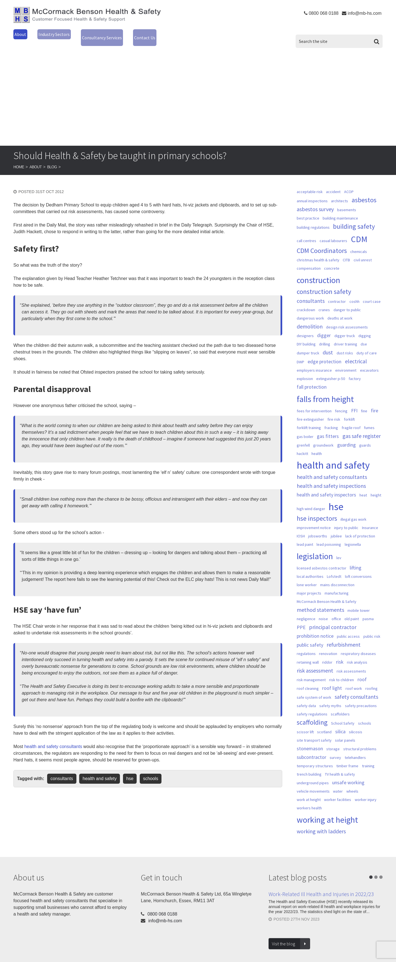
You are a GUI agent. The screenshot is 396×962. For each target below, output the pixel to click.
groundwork (323, 438)
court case (372, 294)
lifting (355, 560)
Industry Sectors (60, 34)
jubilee (336, 529)
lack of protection (360, 529)
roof (362, 672)
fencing (341, 403)
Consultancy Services (120, 34)
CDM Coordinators (322, 243)
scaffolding (312, 715)
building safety (354, 219)
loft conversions (358, 569)
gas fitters (328, 429)
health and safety (100, 771)
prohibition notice (315, 629)
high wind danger (311, 501)
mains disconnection (337, 577)
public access (348, 629)
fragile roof (351, 420)
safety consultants (356, 689)
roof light (332, 681)
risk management (311, 672)
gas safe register (361, 429)
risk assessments (351, 664)
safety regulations (312, 707)
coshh (354, 294)
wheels (352, 784)
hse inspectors (317, 511)
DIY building (306, 337)
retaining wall (308, 655)
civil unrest (363, 252)
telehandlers (355, 750)
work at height (309, 792)
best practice (308, 211)
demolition (310, 319)
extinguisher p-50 (330, 371)
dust (328, 345)
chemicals (358, 244)
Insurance (370, 520)
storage (333, 741)
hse (130, 771)
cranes (324, 302)
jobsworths (317, 529)
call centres (306, 233)
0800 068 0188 (324, 13)
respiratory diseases (358, 646)
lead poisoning (329, 537)
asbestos (364, 193)
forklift (349, 412)
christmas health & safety (318, 252)
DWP (300, 354)
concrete (331, 261)
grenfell (303, 438)
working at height (327, 812)
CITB (346, 252)
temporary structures (315, 758)
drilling (324, 337)
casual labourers (333, 233)
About (21, 34)
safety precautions (361, 698)
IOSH (301, 529)
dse (364, 337)
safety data (306, 698)
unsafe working (348, 775)
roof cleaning (308, 681)
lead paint (305, 537)
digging (364, 328)
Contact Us (172, 34)
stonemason (310, 741)
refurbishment (344, 637)
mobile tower (358, 603)
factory (355, 371)
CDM (359, 232)
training (368, 758)
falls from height (325, 392)
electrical (356, 354)
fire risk (333, 412)
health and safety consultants (53, 739)
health (317, 446)
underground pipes (313, 775)
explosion (305, 371)
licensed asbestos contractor (321, 561)
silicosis (355, 724)
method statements (320, 603)
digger (324, 328)
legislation (315, 549)
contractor (337, 294)
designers (305, 328)
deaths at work (339, 311)
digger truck (344, 328)
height (376, 488)
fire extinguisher (310, 412)
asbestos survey (315, 202)
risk (340, 655)
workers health (309, 800)
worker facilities (337, 792)
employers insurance (314, 363)
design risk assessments (347, 320)
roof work (354, 681)
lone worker (307, 577)
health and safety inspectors (326, 487)
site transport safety (314, 733)
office (336, 611)
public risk (371, 629)
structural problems (359, 741)
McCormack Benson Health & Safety (87, 16)
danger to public (347, 302)
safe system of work (314, 690)
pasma (368, 611)
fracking (331, 420)
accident (333, 184)
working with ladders (321, 824)
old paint (351, 611)
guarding (346, 438)
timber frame (347, 758)
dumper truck (308, 346)
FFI (354, 403)
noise (323, 611)
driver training (345, 337)
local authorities (310, 569)
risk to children (341, 672)
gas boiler (305, 429)
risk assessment (315, 663)
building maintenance (340, 211)
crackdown (306, 302)
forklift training (309, 420)
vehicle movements (313, 784)
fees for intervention (314, 403)
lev (338, 550)
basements (346, 202)
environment (345, 363)
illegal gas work (353, 512)
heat (363, 488)
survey (335, 750)
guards (365, 438)
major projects (309, 586)
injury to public (346, 520)
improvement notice (314, 520)
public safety (310, 638)
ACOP (349, 184)
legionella (353, 537)
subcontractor (311, 750)
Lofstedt (334, 569)
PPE (301, 620)
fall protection (312, 380)
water (338, 784)
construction (318, 273)
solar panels (345, 733)
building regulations (313, 220)
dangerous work (310, 311)
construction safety (324, 284)
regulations (306, 646)
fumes (369, 420)
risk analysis (357, 655)
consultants (61, 771)
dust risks (345, 346)
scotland (324, 724)
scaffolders (340, 707)
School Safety (342, 716)
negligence (306, 611)
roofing (371, 681)
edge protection (324, 354)
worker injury (365, 792)
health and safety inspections (331, 479)
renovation (328, 646)
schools (150, 771)
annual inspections (312, 193)
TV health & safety (340, 767)
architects (339, 193)
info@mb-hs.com (364, 13)
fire (374, 403)
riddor (327, 655)
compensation (309, 261)
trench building (309, 767)
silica (340, 724)
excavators (369, 363)
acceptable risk (310, 184)
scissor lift (305, 724)
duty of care (366, 346)
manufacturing (337, 586)
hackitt (302, 446)
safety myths (330, 698)
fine (364, 403)
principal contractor (332, 620)
